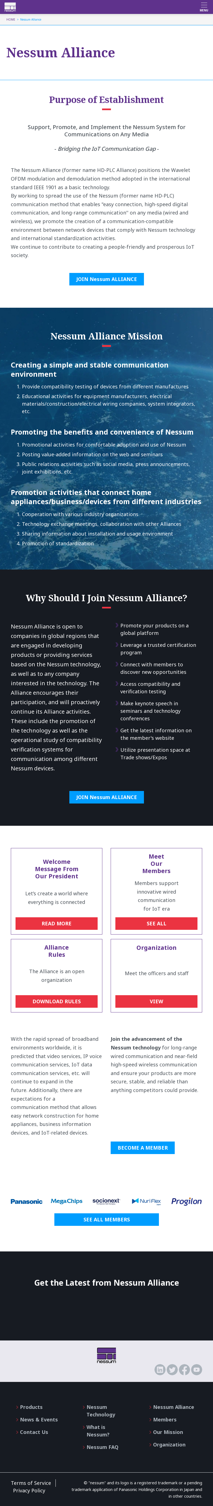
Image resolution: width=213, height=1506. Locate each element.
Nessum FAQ (102, 1447)
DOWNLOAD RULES (56, 1001)
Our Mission (168, 1432)
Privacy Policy (29, 1490)
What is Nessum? (98, 1431)
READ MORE (57, 923)
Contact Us (34, 1432)
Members (165, 1419)
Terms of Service (31, 1483)
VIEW (156, 1001)
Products (31, 1407)
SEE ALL (156, 923)
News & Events (39, 1419)
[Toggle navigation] (204, 7)
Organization (169, 1444)
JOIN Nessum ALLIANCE (106, 279)
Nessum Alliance (173, 1407)
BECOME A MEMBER (143, 1147)
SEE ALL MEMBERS (106, 1219)
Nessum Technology (101, 1411)
